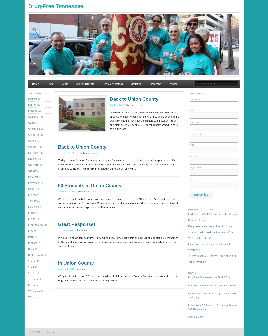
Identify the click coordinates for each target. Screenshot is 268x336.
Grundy (32, 170)
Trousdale (34, 279)
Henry (31, 188)
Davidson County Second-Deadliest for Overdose (213, 285)
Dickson (32, 158)
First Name (195, 122)
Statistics (136, 83)
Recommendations (112, 83)
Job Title (193, 156)
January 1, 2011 (66, 269)
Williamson (34, 291)
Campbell (33, 116)
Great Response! (76, 224)
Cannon (32, 122)
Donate (173, 83)
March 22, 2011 (66, 230)
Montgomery (35, 224)
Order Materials (85, 83)
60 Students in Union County (90, 185)
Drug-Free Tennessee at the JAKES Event (211, 226)
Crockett (33, 146)
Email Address (197, 100)
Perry (31, 236)
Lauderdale (34, 206)
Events (64, 83)
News (50, 83)
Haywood (33, 182)
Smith (31, 266)
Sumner (32, 273)
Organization (195, 167)
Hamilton (33, 176)
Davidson (33, 152)
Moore (32, 230)
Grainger (33, 164)
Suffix (192, 145)
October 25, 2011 (67, 191)
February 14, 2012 (67, 153)
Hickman (33, 194)
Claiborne (33, 134)
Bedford (33, 98)
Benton (32, 104)
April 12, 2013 (117, 105)
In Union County (76, 263)
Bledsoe (32, 110)
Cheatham (34, 128)
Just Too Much (195, 317)
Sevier (31, 260)
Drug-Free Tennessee (55, 6)
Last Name (195, 134)
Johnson (33, 200)
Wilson (32, 297)
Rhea (31, 248)
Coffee (32, 140)
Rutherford (34, 254)
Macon (32, 212)
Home (35, 83)
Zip (192, 180)
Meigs (31, 218)
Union (142, 105)
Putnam (32, 242)
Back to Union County (134, 99)
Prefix (192, 110)
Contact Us (155, 83)
